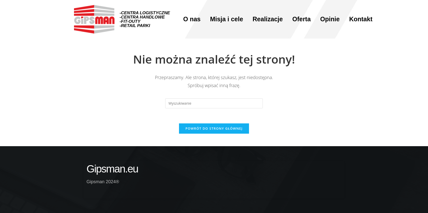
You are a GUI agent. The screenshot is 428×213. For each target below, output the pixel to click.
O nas (191, 19)
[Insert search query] (214, 103)
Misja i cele (226, 19)
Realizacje (267, 19)
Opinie (330, 19)
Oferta (301, 19)
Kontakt (360, 19)
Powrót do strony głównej (214, 128)
